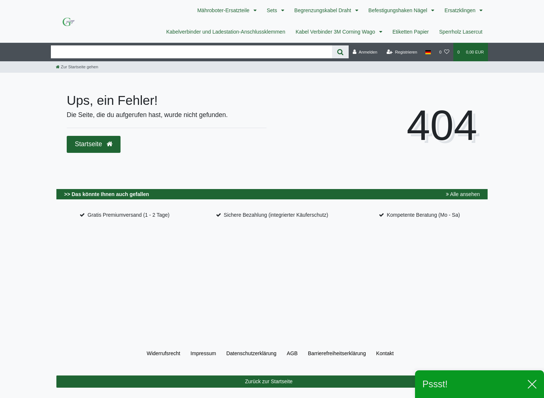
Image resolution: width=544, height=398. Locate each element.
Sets (273, 10)
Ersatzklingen (460, 10)
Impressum (203, 353)
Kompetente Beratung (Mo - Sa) (423, 215)
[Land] (428, 52)
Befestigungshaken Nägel (399, 10)
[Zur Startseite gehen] (77, 67)
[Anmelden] (365, 52)
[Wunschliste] (444, 52)
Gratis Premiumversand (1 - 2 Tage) (129, 215)
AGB (292, 353)
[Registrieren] (402, 52)
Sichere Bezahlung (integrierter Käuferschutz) (276, 215)
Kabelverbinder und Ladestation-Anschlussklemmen (225, 32)
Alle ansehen (463, 194)
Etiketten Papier (411, 32)
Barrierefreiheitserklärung (337, 353)
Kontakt (385, 353)
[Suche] (340, 51)
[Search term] (191, 51)
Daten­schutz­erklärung (251, 353)
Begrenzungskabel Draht (323, 10)
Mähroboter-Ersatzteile (224, 10)
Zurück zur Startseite (363, 381)
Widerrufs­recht (163, 353)
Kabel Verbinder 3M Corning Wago (336, 32)
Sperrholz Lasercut (460, 32)
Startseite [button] (93, 144)
